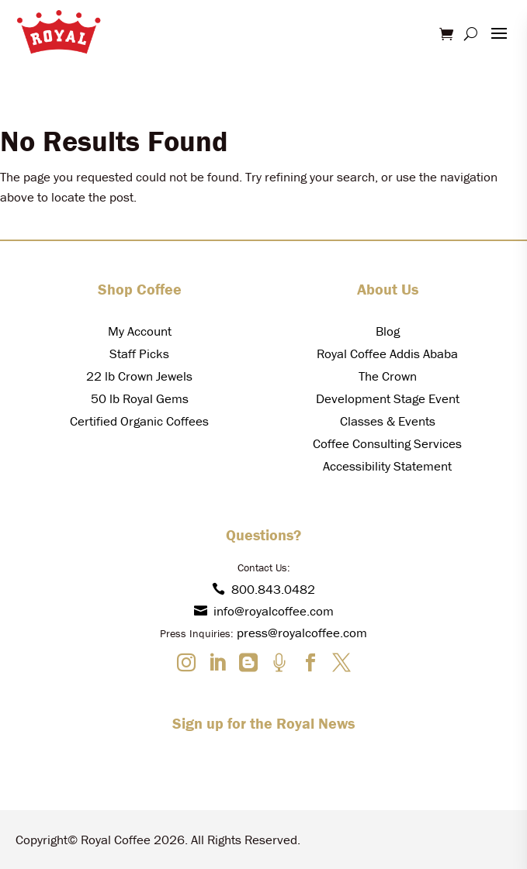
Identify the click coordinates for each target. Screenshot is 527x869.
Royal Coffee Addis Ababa (387, 353)
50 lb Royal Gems (140, 398)
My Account (140, 331)
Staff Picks (139, 353)
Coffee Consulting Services (387, 443)
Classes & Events (387, 420)
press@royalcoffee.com (302, 632)
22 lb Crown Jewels (139, 375)
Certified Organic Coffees (139, 420)
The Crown (388, 375)
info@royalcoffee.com (264, 611)
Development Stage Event (387, 398)
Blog (388, 331)
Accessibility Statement (387, 465)
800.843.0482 (263, 589)
